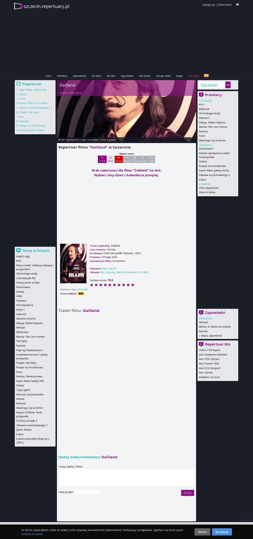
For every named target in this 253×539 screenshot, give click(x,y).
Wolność (21, 403)
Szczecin (209, 85)
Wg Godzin (127, 76)
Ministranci (22, 332)
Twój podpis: (66, 492)
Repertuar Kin (218, 344)
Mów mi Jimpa (207, 192)
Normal (203, 331)
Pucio (202, 135)
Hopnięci (24, 121)
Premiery (62, 76)
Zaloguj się (208, 4)
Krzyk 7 (20, 309)
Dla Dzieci (145, 76)
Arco (201, 104)
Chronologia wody (209, 113)
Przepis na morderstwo (212, 166)
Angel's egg (23, 256)
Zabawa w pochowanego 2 (214, 175)
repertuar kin (72, 139)
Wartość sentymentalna (30, 394)
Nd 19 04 (119, 159)
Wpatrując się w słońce (212, 140)
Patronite (193, 76)
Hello (19, 296)
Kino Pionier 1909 (209, 363)
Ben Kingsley (107, 272)
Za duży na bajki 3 (26, 420)
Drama (203, 161)
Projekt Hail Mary (29, 112)
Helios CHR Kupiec (209, 350)
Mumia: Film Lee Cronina (213, 126)
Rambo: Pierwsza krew (29, 376)
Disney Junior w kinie (32, 130)
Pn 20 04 (127, 159)
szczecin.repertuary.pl (46, 6)
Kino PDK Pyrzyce (209, 359)
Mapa (179, 76)
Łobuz (202, 179)
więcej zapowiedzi (211, 335)
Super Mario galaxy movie (214, 170)
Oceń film (83, 289)
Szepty (20, 385)
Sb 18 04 (111, 159)
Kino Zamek (206, 372)
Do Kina (96, 76)
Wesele (20, 399)
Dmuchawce (206, 148)
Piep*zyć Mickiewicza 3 (29, 350)
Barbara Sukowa (125, 272)
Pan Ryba (21, 341)
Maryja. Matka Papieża (212, 122)
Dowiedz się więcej (32, 533)
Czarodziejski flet (26, 278)
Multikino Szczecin (209, 377)
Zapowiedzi (79, 76)
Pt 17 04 (102, 159)
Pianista (203, 131)
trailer (103, 139)
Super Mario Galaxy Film (33, 89)
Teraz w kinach (36, 250)
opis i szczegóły (90, 139)
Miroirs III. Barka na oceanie (215, 326)
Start (48, 76)
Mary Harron (76, 92)
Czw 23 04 (151, 159)
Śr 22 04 (143, 159)
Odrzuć (202, 532)
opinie (112, 139)
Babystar (204, 109)
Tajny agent (23, 390)
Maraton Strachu (26, 318)
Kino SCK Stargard (209, 368)
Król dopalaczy (24, 305)
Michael (203, 322)
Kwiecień (204, 118)
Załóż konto (225, 4)
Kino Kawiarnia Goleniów (213, 354)
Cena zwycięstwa (209, 187)
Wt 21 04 (135, 159)
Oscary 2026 (163, 76)
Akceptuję (222, 532)
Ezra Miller (143, 272)
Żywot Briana (23, 429)
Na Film (110, 76)
